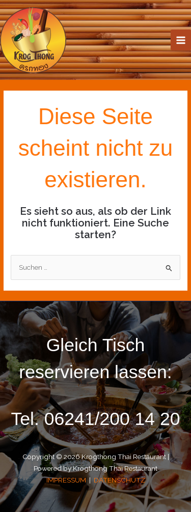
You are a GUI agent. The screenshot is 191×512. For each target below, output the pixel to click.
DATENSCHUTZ (119, 480)
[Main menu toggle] (181, 40)
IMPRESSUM (67, 480)
